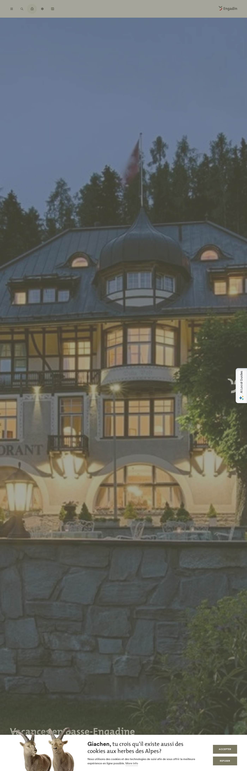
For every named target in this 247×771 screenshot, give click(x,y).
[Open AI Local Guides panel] (241, 385)
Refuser (225, 761)
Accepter (225, 749)
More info (131, 763)
